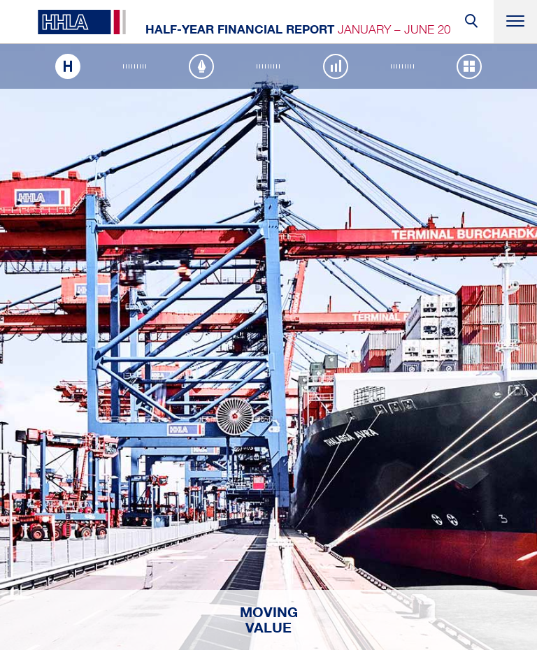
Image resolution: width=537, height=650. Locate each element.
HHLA (82, 22)
